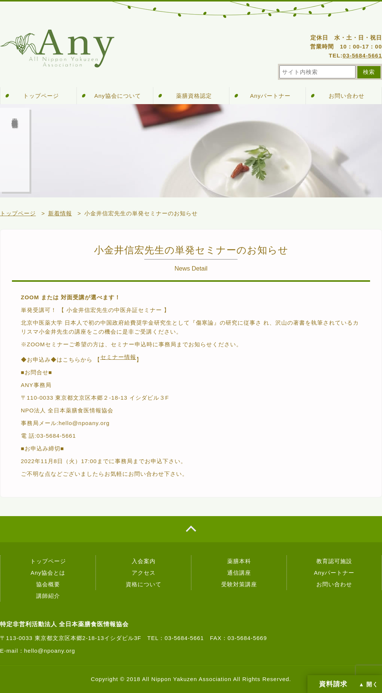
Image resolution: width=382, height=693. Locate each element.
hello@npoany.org (49, 650)
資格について (144, 584)
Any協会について (117, 96)
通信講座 (239, 572)
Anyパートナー (270, 96)
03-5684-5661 (362, 55)
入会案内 (144, 561)
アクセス (144, 572)
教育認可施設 (334, 561)
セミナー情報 (118, 357)
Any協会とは (48, 572)
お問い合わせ (346, 96)
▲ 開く (368, 684)
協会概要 (48, 584)
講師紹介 (48, 596)
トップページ (41, 96)
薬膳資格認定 (194, 96)
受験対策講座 (239, 584)
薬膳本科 (239, 561)
